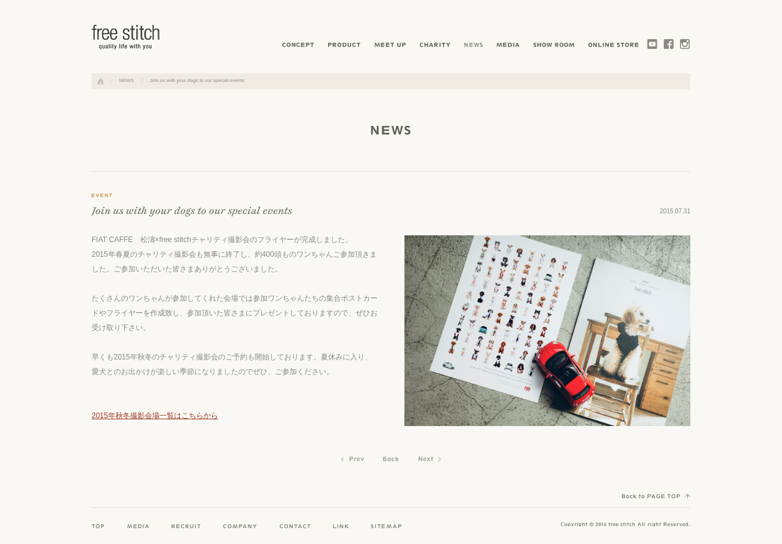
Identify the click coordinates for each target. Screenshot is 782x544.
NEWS (126, 80)
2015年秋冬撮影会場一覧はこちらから (155, 415)
